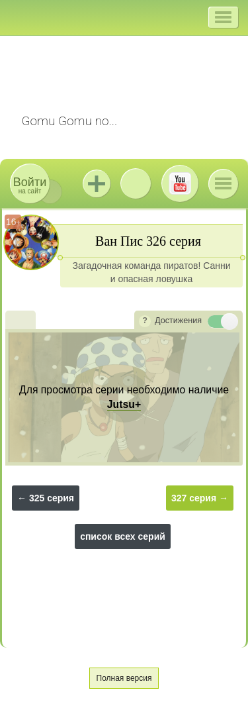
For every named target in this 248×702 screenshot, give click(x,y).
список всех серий (122, 536)
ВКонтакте (135, 183)
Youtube (179, 183)
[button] (223, 17)
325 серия (51, 498)
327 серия (193, 498)
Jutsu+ (96, 183)
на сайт (29, 185)
